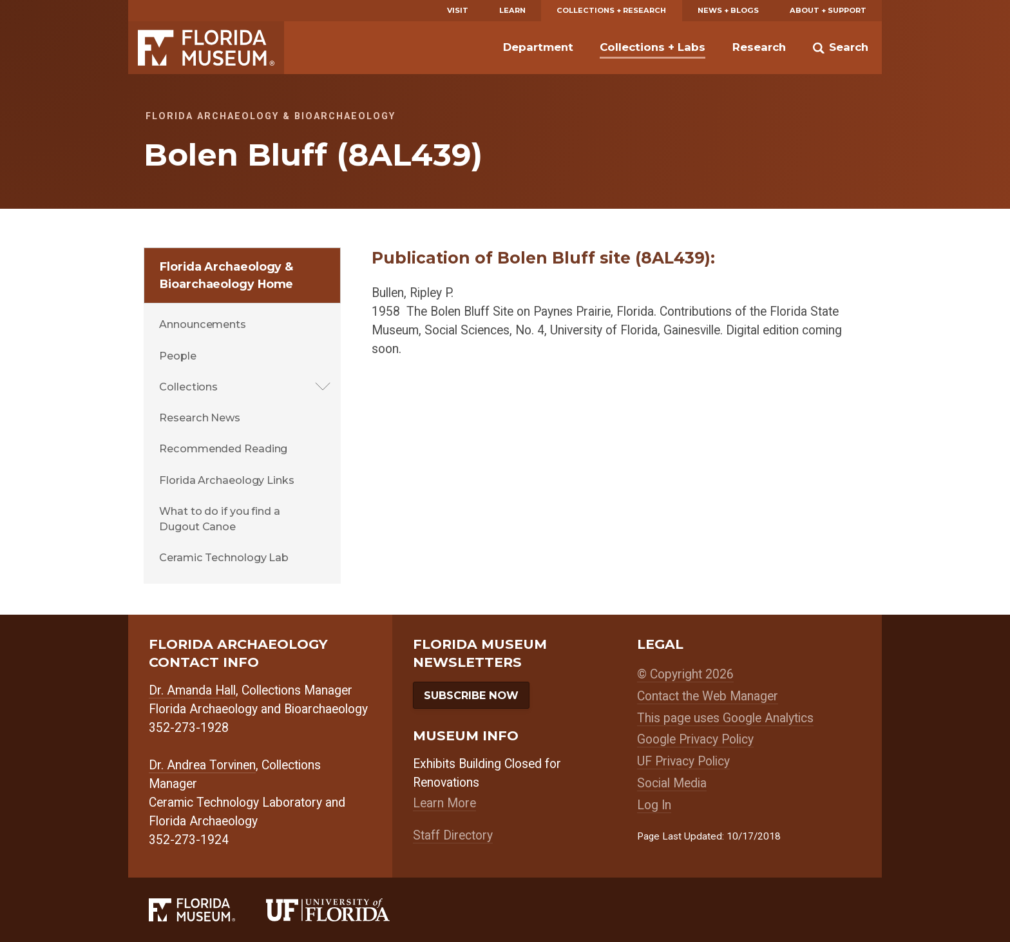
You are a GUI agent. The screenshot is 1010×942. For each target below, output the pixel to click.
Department (538, 47)
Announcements (202, 324)
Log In (654, 805)
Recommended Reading (223, 448)
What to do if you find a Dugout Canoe (219, 519)
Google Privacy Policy (695, 739)
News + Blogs (728, 10)
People (177, 355)
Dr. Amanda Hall (192, 690)
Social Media (672, 783)
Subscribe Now (471, 695)
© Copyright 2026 (685, 674)
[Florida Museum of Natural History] (207, 909)
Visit (457, 10)
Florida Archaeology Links (226, 480)
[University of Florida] (343, 909)
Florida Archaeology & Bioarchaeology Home (226, 275)
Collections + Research (611, 10)
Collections (188, 386)
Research (759, 47)
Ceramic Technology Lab (224, 557)
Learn (512, 10)
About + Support (828, 10)
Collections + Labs (652, 47)
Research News (199, 417)
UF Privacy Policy (683, 761)
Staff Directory (453, 835)
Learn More (444, 803)
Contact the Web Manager (707, 696)
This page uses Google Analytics (725, 718)
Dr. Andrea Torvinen (202, 765)
